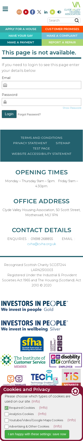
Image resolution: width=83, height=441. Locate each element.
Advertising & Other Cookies (27, 426)
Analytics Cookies (19, 414)
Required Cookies (20, 407)
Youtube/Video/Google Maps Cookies (34, 420)
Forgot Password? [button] (29, 114)
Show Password (72, 107)
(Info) (36, 401)
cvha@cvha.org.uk (41, 244)
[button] (9, 114)
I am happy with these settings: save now (37, 434)
